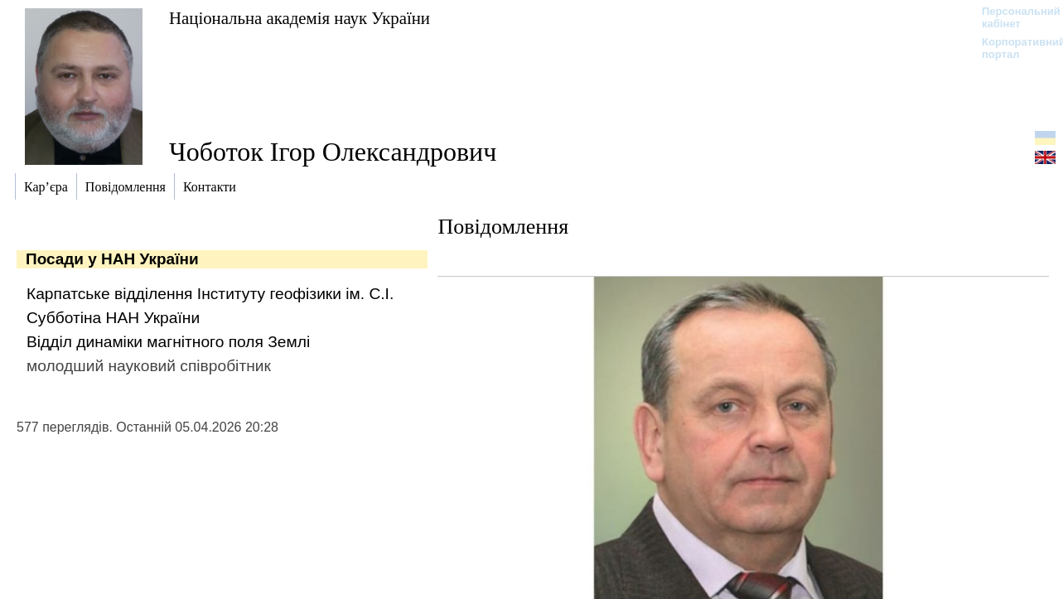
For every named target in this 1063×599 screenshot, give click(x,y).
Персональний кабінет (1013, 17)
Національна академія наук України (299, 17)
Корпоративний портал (1013, 48)
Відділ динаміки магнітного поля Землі (168, 341)
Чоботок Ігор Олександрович (332, 152)
